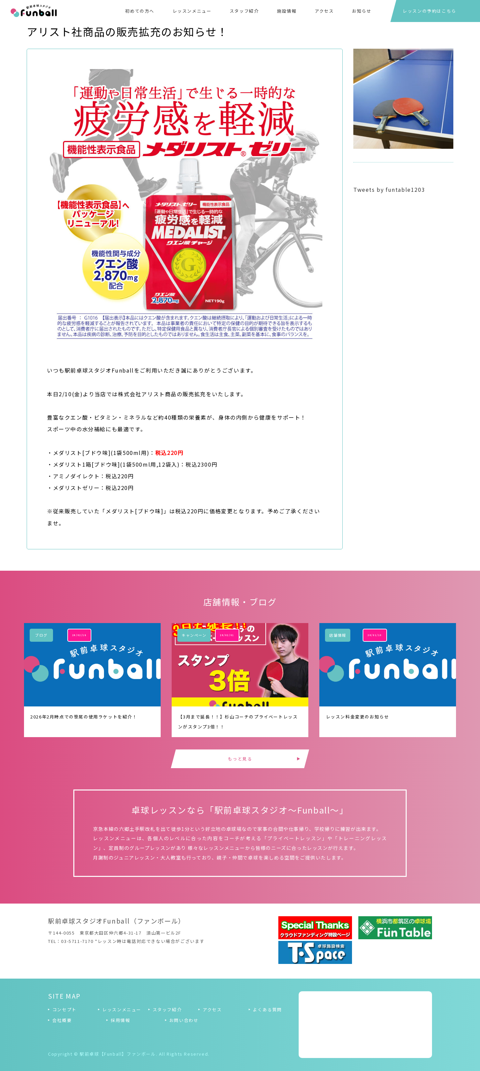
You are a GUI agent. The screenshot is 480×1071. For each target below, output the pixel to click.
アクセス (324, 11)
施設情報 (286, 11)
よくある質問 (267, 1009)
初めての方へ (139, 11)
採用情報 (120, 1020)
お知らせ (361, 11)
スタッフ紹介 (244, 11)
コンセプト (64, 1009)
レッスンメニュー (192, 11)
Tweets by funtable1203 (389, 189)
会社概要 (62, 1020)
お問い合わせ (184, 1020)
